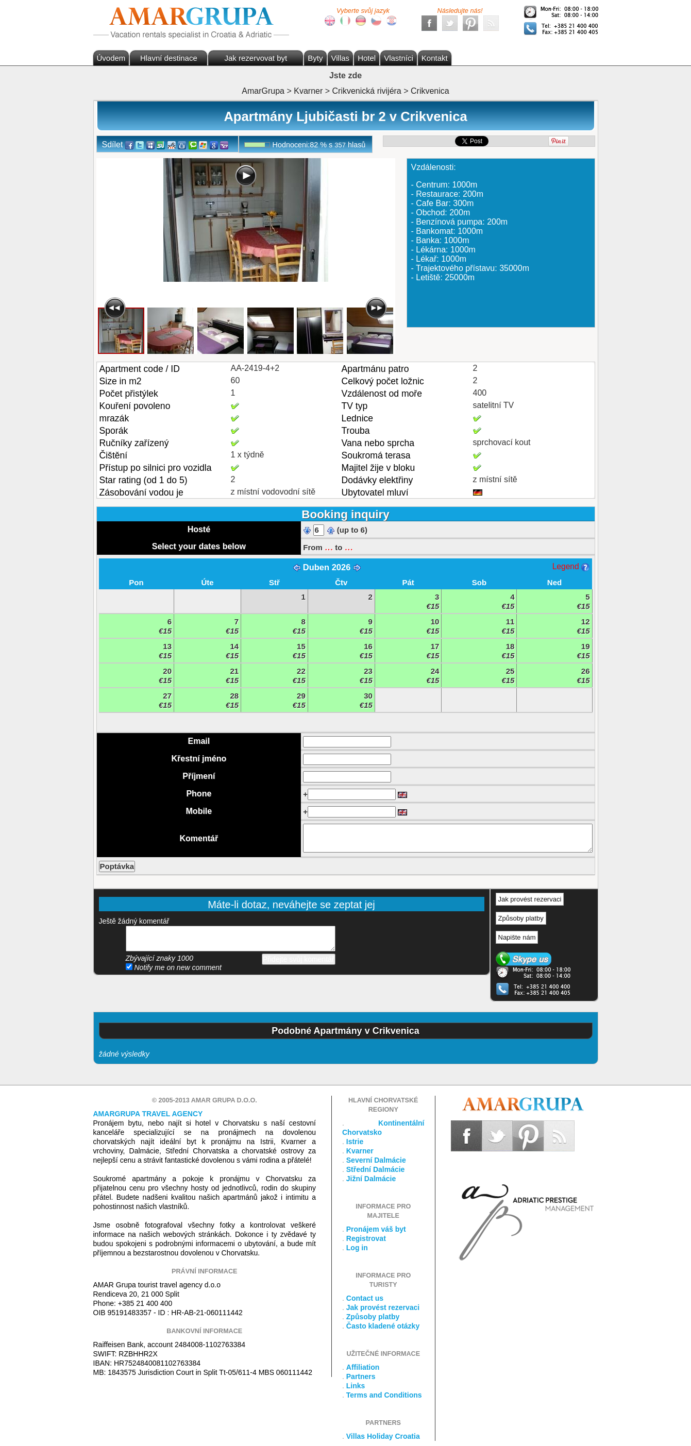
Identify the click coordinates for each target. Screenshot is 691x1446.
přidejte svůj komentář (230, 938)
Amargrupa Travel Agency (148, 1114)
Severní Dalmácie (376, 1160)
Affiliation (363, 1367)
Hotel (367, 58)
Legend (570, 566)
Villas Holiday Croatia (383, 1436)
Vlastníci (398, 58)
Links (355, 1386)
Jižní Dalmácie (371, 1179)
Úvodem (111, 58)
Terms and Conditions (384, 1395)
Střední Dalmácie (375, 1169)
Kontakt (435, 58)
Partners (361, 1376)
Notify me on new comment (174, 967)
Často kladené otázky (382, 1326)
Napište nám (517, 937)
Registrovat (366, 1238)
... (329, 546)
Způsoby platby (521, 918)
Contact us (364, 1298)
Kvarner (360, 1151)
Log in (357, 1248)
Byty (315, 58)
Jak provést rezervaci (530, 899)
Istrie (354, 1141)
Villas (340, 58)
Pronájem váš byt (376, 1229)
